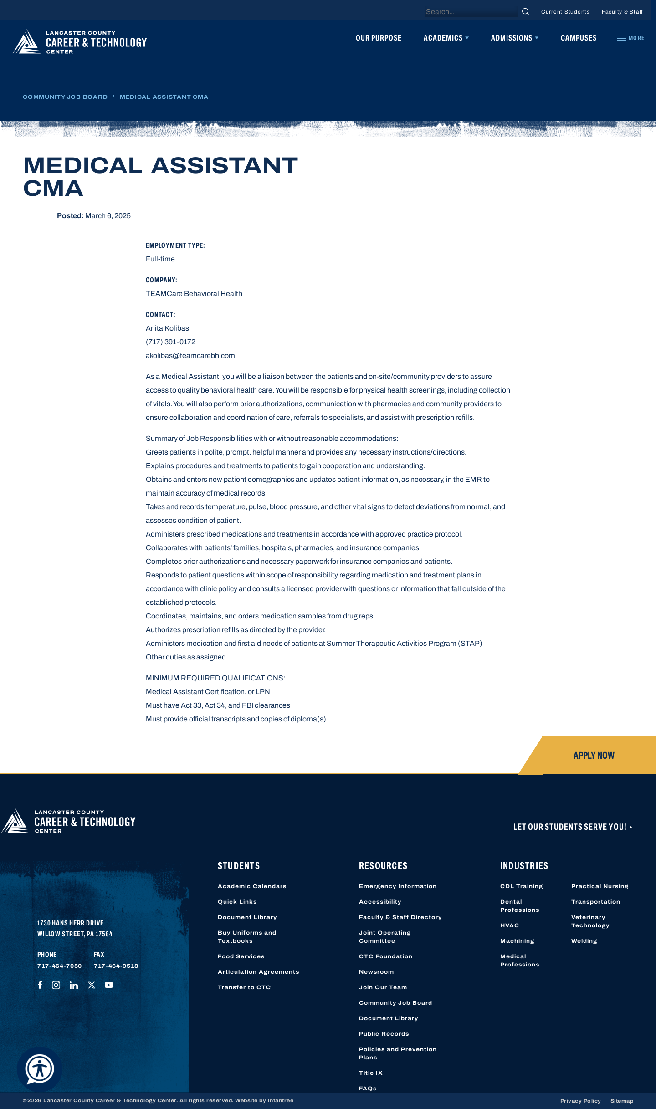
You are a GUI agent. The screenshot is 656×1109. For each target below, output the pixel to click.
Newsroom (376, 972)
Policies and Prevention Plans (398, 1053)
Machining (517, 941)
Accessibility (380, 902)
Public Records (384, 1034)
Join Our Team (383, 987)
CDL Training (521, 886)
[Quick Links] (630, 38)
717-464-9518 (116, 966)
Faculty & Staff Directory (400, 917)
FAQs (368, 1088)
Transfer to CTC (244, 987)
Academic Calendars (252, 886)
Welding (584, 941)
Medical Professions (519, 960)
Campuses (579, 37)
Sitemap (622, 1101)
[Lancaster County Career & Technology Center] (79, 44)
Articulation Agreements (258, 972)
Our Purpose (379, 37)
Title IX (371, 1073)
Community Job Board (65, 97)
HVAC (509, 925)
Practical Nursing (600, 886)
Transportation (595, 902)
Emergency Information (398, 886)
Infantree (281, 1100)
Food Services (241, 956)
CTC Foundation (386, 956)
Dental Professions (519, 906)
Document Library (247, 917)
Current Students (565, 12)
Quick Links (237, 902)
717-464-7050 (59, 966)
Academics (443, 37)
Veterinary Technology (590, 921)
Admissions (512, 37)
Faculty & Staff (622, 12)
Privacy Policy (580, 1101)
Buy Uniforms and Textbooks (247, 937)
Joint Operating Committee (385, 937)
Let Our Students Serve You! (570, 827)
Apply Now (594, 755)
